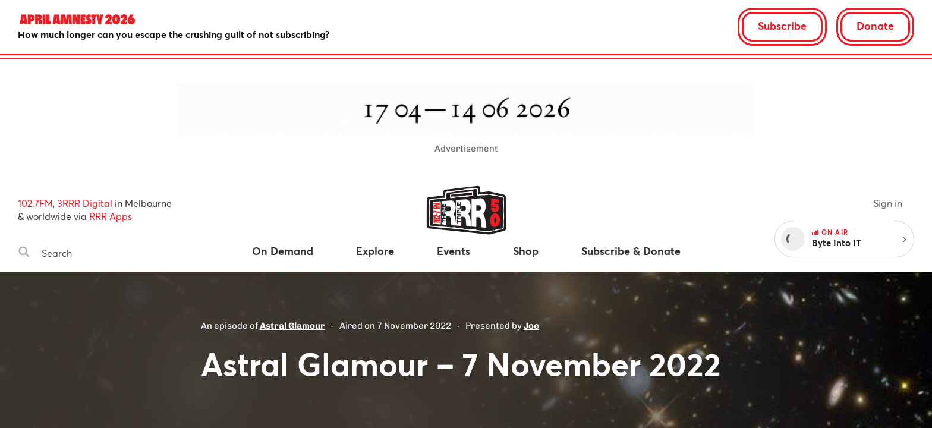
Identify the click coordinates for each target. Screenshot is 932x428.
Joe (531, 325)
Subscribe (782, 25)
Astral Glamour (292, 325)
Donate (875, 25)
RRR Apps (110, 216)
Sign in (887, 203)
